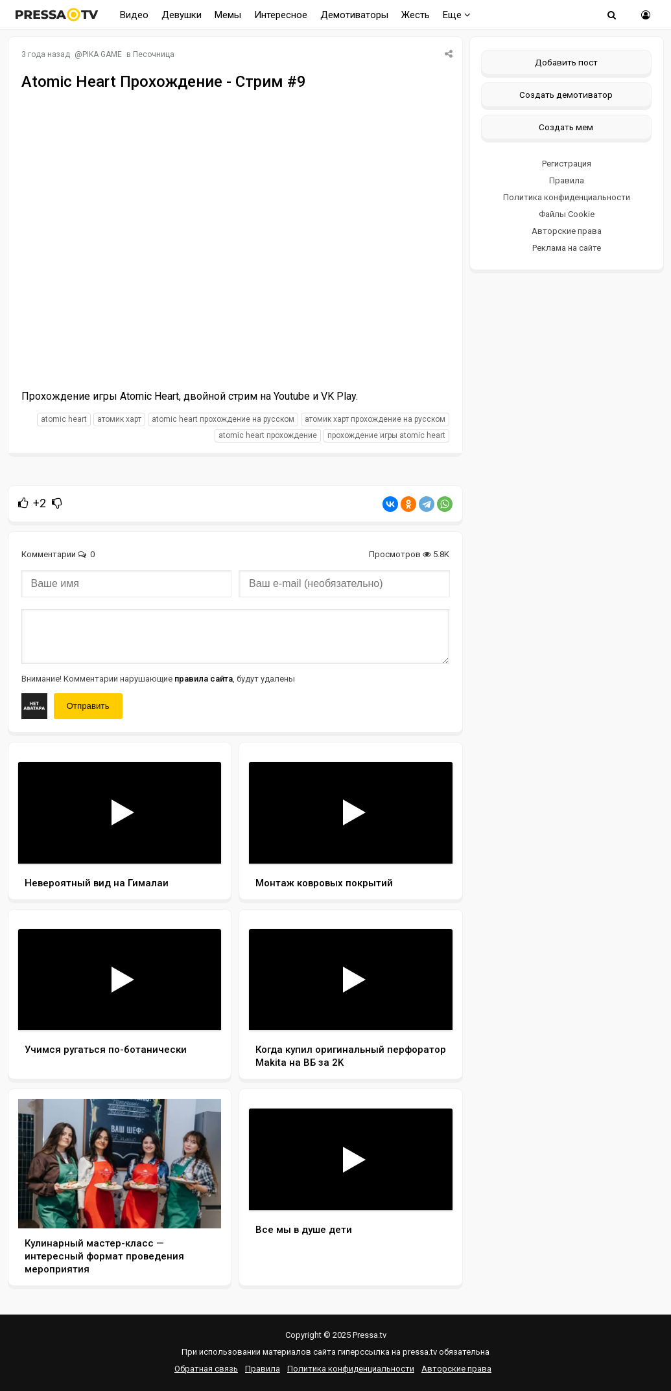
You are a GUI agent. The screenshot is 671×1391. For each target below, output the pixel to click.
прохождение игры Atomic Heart (386, 435)
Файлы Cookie (566, 214)
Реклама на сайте (566, 248)
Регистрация (566, 163)
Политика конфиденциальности (566, 197)
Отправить (88, 706)
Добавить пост (566, 62)
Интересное (280, 15)
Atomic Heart (64, 419)
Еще (457, 15)
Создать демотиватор (566, 94)
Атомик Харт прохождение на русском (375, 419)
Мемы (228, 15)
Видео (134, 15)
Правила (566, 180)
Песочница (153, 54)
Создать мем (566, 127)
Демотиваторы (354, 15)
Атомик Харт (119, 419)
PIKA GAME (102, 54)
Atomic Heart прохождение (267, 435)
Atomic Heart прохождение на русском (223, 419)
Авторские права (567, 231)
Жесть (415, 15)
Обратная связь (206, 1369)
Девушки (181, 15)
